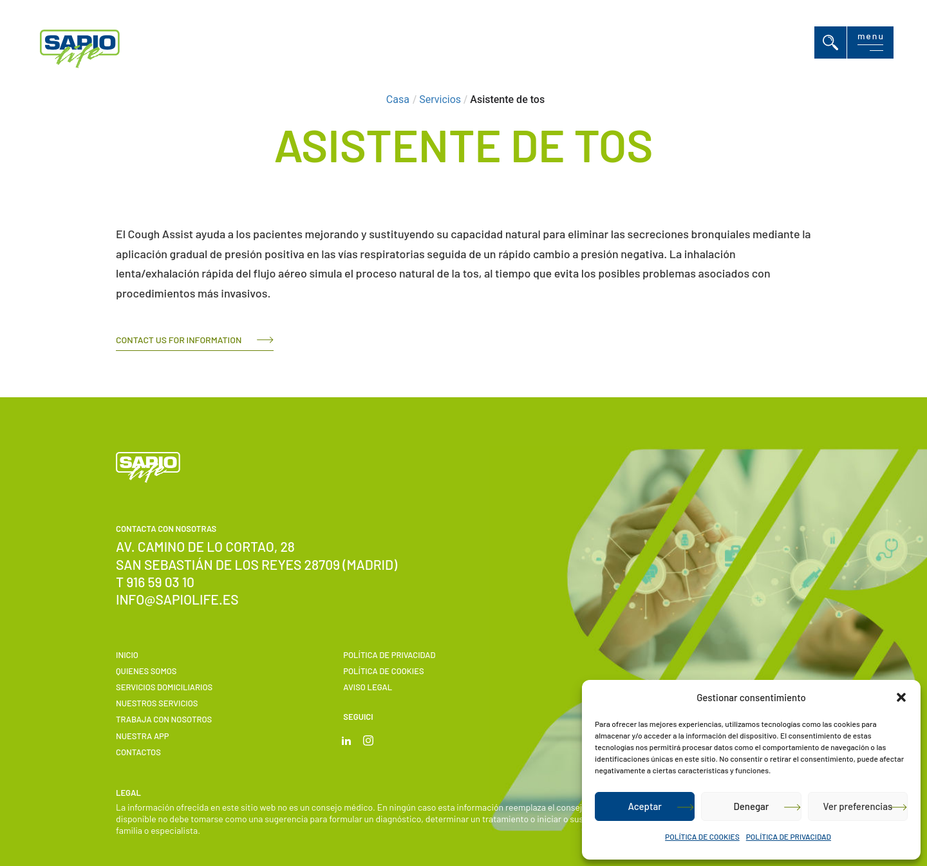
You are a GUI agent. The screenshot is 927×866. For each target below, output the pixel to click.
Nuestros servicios (157, 703)
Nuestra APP (142, 736)
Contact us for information (178, 339)
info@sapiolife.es (177, 599)
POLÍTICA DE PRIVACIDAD (788, 836)
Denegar (751, 806)
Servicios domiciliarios (164, 687)
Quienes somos (146, 671)
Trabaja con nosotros (164, 719)
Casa (397, 99)
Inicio (127, 655)
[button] (901, 697)
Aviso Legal (367, 687)
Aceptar (644, 806)
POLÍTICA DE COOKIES (702, 836)
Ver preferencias (857, 806)
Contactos (138, 752)
